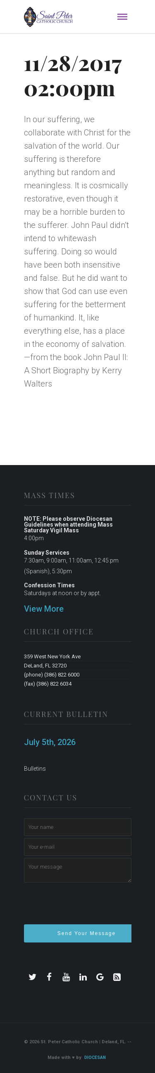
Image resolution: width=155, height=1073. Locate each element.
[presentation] (87, 907)
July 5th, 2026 (50, 742)
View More (44, 609)
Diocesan (95, 1057)
